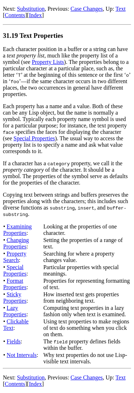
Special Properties (34, 138)
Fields (14, 341)
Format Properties (14, 284)
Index (35, 15)
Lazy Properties (14, 311)
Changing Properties (16, 243)
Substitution (31, 9)
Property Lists (48, 62)
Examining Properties (17, 229)
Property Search (14, 257)
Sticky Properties (14, 297)
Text (120, 9)
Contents (15, 15)
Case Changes (86, 9)
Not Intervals (22, 355)
